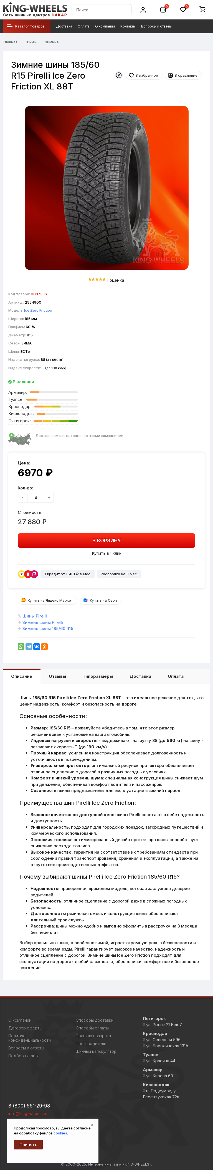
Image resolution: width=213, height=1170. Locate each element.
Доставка (64, 26)
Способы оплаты (92, 1028)
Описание (21, 676)
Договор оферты (25, 1028)
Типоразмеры (98, 676)
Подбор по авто (24, 1056)
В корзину (106, 540)
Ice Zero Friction (38, 310)
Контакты (128, 26)
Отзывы (57, 676)
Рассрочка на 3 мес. (119, 574)
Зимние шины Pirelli (42, 622)
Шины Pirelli (34, 616)
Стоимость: (30, 512)
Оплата (84, 26)
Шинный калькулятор (96, 1051)
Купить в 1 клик (106, 553)
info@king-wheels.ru (27, 1113)
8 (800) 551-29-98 (29, 1106)
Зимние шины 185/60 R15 (47, 628)
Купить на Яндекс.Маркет (50, 600)
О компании (105, 26)
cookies (60, 1133)
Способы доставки (94, 1020)
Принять (28, 1144)
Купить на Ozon (103, 600)
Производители (91, 1043)
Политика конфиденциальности (29, 1038)
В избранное (147, 75)
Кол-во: (25, 488)
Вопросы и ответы (156, 26)
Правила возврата (93, 1036)
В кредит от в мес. (67, 574)
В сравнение (186, 75)
